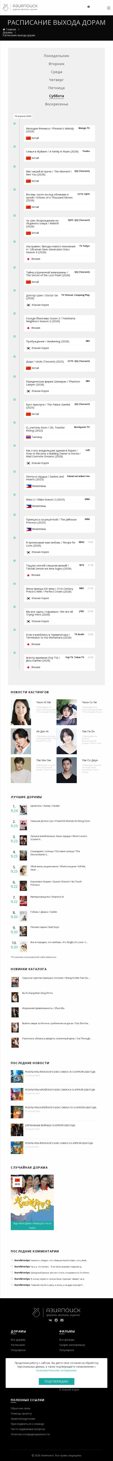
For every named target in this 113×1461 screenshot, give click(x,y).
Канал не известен (78, 476)
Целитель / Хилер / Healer (45, 805)
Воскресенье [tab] (56, 104)
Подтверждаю (56, 1381)
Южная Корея (40, 304)
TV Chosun (67, 295)
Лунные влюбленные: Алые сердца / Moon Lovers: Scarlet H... (58, 837)
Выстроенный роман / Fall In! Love (92, 741)
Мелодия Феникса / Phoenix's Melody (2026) (50, 130)
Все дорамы (18, 1339)
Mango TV (84, 128)
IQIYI (87, 194)
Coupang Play (82, 295)
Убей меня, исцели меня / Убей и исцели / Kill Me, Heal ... (58, 868)
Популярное (18, 1350)
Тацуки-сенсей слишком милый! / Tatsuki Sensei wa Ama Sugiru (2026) (48, 567)
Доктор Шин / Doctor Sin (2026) (42, 296)
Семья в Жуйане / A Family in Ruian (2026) (52, 151)
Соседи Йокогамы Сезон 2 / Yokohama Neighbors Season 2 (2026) (50, 319)
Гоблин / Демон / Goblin (43, 911)
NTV (81, 565)
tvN (88, 450)
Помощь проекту (21, 1413)
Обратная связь (20, 1408)
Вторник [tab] (57, 63)
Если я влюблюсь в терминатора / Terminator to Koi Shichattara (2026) (48, 636)
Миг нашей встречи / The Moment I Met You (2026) (49, 173)
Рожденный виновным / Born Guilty (90, 769)
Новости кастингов (30, 692)
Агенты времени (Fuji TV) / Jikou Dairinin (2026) (43, 659)
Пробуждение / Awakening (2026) (47, 341)
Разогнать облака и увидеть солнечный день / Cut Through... (57, 1038)
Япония (35, 258)
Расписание (18, 1345)
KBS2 (81, 542)
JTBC (81, 611)
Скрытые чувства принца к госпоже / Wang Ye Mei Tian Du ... (56, 977)
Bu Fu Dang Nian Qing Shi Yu (37, 993)
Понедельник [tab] (56, 55)
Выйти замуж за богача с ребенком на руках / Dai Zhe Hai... (56, 1023)
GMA (87, 499)
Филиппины (39, 486)
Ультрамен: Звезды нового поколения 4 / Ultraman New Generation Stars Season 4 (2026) (50, 249)
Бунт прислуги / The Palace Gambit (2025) (48, 406)
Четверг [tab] (56, 79)
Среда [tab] (56, 71)
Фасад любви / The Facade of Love (46, 710)
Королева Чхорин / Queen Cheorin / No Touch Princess (56, 883)
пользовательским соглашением (56, 1370)
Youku (86, 151)
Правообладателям (23, 1418)
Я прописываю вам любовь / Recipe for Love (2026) (51, 544)
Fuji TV (69, 657)
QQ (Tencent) (82, 171)
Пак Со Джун (90, 760)
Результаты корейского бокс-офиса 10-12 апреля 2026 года (60, 1107)
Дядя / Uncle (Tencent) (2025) (45, 361)
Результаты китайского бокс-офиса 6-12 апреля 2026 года (60, 1090)
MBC (81, 588)
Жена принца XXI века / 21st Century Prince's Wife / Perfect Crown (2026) (49, 590)
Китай (35, 138)
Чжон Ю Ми (43, 702)
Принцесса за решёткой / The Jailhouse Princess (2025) (51, 521)
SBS (88, 341)
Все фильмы (66, 1339)
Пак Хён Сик (43, 760)
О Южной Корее (69, 1389)
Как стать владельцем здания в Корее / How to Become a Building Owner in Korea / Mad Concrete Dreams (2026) (53, 453)
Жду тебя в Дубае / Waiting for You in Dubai (32, 1225)
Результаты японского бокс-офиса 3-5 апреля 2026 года (59, 1143)
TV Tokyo (84, 245)
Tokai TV (79, 657)
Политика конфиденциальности (30, 1434)
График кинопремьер (72, 1345)
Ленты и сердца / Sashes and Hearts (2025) (45, 478)
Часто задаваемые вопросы (28, 1429)
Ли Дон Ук (42, 731)
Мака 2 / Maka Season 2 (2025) (45, 499)
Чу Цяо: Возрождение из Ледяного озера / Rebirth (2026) (42, 223)
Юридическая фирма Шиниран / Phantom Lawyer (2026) (53, 383)
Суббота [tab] (56, 95)
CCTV (80, 194)
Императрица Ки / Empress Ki (47, 896)
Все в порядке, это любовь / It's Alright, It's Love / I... (59, 942)
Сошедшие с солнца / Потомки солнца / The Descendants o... (55, 853)
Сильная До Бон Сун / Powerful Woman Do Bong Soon (60, 821)
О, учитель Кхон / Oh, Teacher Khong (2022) (45, 429)
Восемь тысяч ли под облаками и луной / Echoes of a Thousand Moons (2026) (49, 197)
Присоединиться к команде (27, 1424)
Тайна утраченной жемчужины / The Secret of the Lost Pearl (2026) (48, 273)
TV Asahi (79, 634)
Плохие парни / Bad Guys (44, 927)
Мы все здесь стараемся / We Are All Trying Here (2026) (49, 613)
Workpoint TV (82, 427)
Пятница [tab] (56, 87)
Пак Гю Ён (88, 731)
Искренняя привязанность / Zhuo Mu (43, 1008)
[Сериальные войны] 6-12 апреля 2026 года (50, 1125)
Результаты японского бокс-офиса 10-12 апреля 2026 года (60, 1072)
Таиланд (37, 437)
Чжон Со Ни (89, 702)
